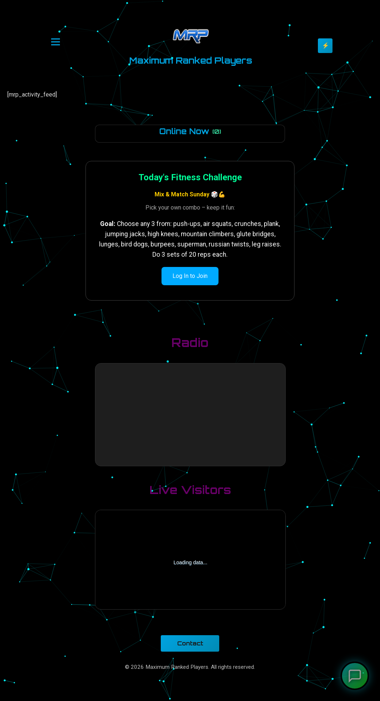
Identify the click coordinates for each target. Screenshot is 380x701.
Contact (190, 643)
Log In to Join (190, 275)
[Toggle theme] (325, 45)
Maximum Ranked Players (190, 60)
